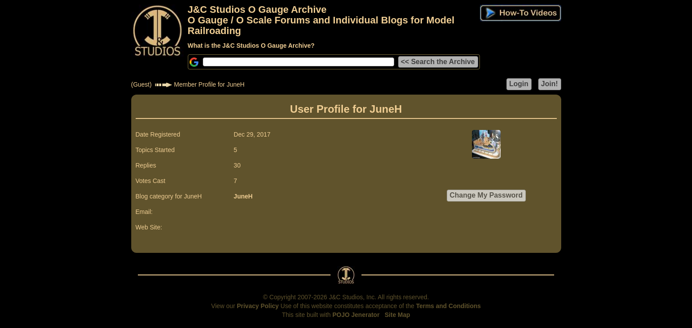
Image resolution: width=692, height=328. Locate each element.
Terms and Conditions (448, 305)
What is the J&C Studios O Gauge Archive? (251, 45)
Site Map (398, 314)
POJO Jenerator (356, 314)
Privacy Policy (258, 305)
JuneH (243, 196)
